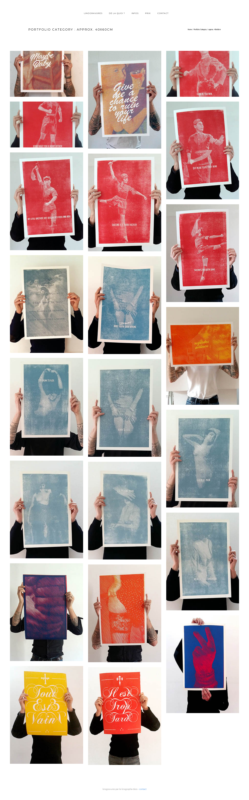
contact (163, 13)
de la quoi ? (117, 13)
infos (135, 13)
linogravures (93, 13)
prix (148, 13)
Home (190, 29)
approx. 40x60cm (214, 29)
